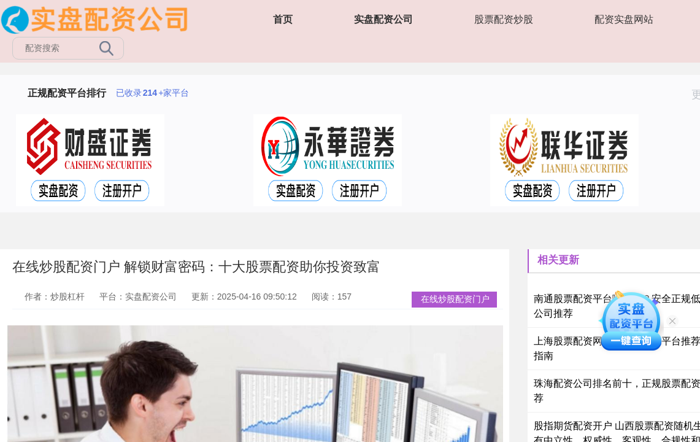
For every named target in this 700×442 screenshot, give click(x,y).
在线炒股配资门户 (455, 299)
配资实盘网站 (623, 19)
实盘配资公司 (383, 19)
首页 (283, 19)
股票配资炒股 (503, 19)
